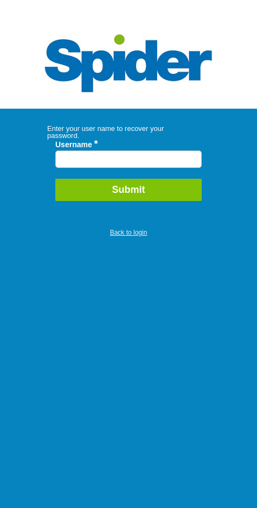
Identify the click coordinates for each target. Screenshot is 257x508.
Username (76, 144)
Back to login (128, 232)
